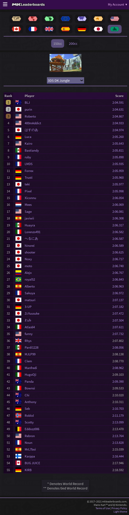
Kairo (28, 143)
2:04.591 (119, 102)
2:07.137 (119, 300)
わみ (28, 320)
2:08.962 (119, 368)
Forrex (29, 171)
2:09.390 (119, 381)
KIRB (28, 470)
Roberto (30, 116)
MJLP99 (30, 354)
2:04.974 (119, 130)
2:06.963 (119, 286)
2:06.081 (119, 211)
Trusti (29, 177)
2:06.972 (119, 293)
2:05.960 (119, 177)
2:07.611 (119, 327)
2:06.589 (119, 245)
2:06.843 (119, 279)
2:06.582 (119, 232)
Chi (27, 395)
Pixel (28, 191)
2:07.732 (119, 334)
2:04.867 (119, 116)
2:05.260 (119, 137)
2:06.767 (119, 272)
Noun (28, 442)
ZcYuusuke (32, 313)
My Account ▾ (117, 4)
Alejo (28, 272)
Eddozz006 (32, 429)
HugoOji (30, 374)
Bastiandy (32, 150)
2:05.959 (119, 171)
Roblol (29, 415)
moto (28, 266)
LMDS (29, 164)
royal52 (30, 279)
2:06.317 (119, 225)
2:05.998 (119, 191)
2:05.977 (119, 184)
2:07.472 (119, 313)
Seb (27, 408)
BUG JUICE (32, 463)
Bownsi (30, 388)
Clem (28, 361)
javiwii (29, 218)
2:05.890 (119, 157)
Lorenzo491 (32, 232)
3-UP (28, 307)
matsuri (30, 300)
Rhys (28, 341)
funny (29, 334)
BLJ (27, 102)
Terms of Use (103, 508)
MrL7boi (30, 449)
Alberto (30, 286)
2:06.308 (119, 218)
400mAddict (33, 123)
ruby (28, 157)
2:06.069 (119, 204)
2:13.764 (119, 436)
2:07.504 (119, 320)
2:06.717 (119, 259)
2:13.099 (119, 422)
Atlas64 (30, 327)
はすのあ (31, 130)
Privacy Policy (119, 508)
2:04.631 (119, 109)
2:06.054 (119, 198)
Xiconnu (30, 198)
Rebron (30, 436)
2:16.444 (119, 456)
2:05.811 (119, 150)
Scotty (29, 422)
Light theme (120, 511)
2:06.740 (119, 266)
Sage (28, 211)
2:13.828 (119, 442)
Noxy (28, 259)
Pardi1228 (31, 347)
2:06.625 (119, 252)
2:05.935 (119, 164)
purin (28, 109)
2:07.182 (119, 307)
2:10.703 (119, 408)
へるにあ (31, 238)
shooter (30, 252)
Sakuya (30, 293)
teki (27, 184)
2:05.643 (119, 143)
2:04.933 (119, 123)
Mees (28, 204)
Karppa (30, 456)
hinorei (30, 245)
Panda (29, 381)
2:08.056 (119, 347)
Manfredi (31, 368)
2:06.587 (119, 238)
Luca (28, 137)
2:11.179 (119, 415)
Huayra (30, 225)
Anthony (30, 402)
